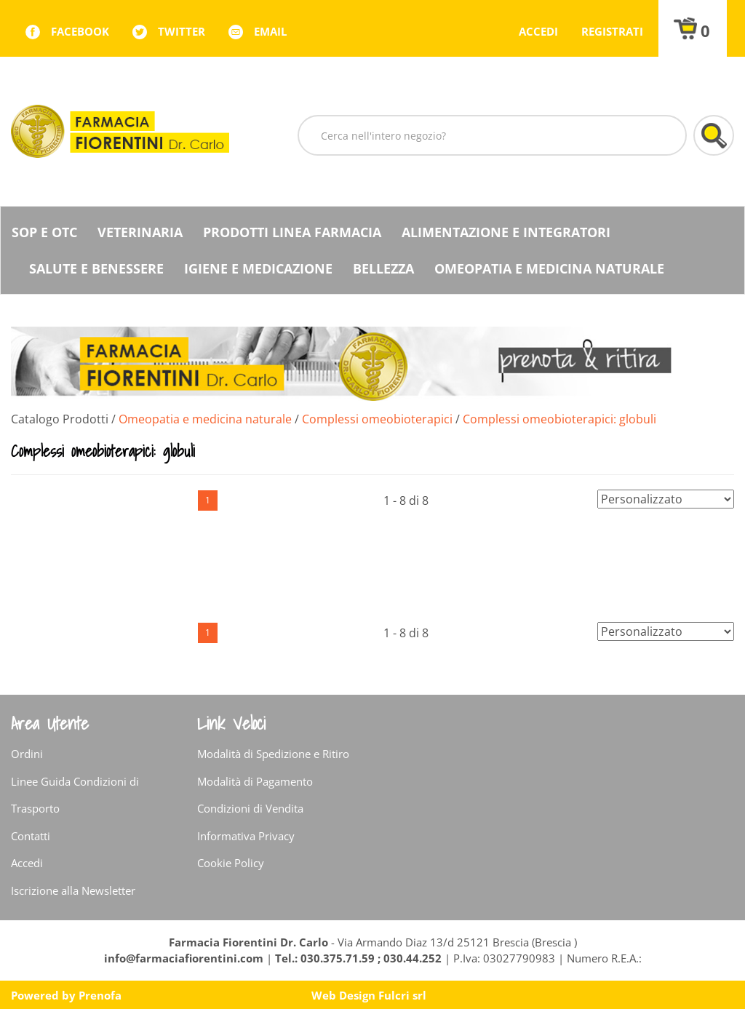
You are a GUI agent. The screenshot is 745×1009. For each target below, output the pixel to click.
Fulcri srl (402, 995)
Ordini (27, 753)
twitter (181, 31)
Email (270, 31)
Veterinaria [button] (140, 232)
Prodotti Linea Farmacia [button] (292, 232)
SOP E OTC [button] (44, 232)
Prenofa (100, 995)
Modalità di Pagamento (255, 781)
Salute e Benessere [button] (96, 268)
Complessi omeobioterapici (377, 419)
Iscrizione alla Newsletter (73, 890)
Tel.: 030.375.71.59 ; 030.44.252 (358, 958)
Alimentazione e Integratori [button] (506, 232)
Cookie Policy (230, 863)
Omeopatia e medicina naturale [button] (549, 268)
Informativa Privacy (246, 836)
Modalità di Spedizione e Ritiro (273, 753)
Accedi (538, 31)
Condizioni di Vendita (250, 808)
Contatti (30, 836)
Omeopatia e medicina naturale (205, 419)
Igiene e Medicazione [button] (258, 268)
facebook (80, 31)
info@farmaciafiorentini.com (185, 958)
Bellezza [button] (383, 268)
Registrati (612, 31)
